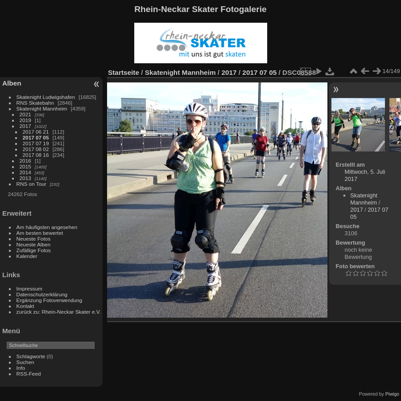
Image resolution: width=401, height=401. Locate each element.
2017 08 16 (36, 155)
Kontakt (25, 306)
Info (21, 368)
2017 (25, 126)
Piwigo (392, 394)
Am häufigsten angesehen (47, 227)
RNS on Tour (31, 184)
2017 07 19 (36, 143)
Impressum (29, 288)
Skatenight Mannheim (42, 108)
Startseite (123, 72)
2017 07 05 (36, 137)
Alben (11, 83)
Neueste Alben (34, 244)
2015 (25, 166)
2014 (25, 172)
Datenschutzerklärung (42, 294)
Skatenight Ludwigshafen (46, 97)
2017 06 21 (36, 132)
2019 (25, 120)
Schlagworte (31, 356)
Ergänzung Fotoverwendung (50, 300)
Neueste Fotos (34, 238)
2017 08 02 (36, 149)
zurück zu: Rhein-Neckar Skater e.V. (59, 312)
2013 (25, 178)
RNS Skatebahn (35, 103)
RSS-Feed (29, 373)
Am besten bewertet (40, 233)
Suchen (25, 362)
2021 (25, 114)
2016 (25, 161)
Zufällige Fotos (34, 250)
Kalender (27, 256)
